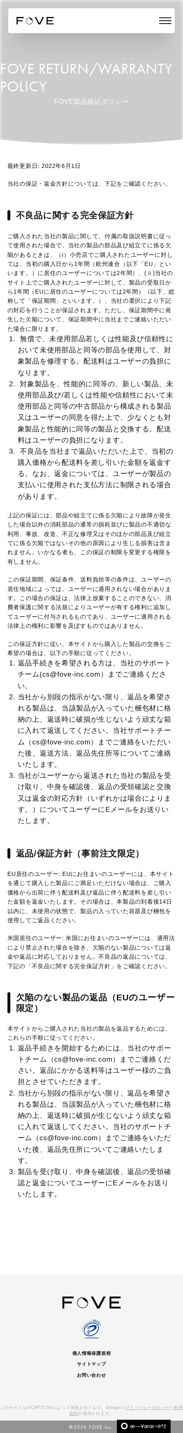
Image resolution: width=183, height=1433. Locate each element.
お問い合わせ (91, 1375)
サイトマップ (91, 1363)
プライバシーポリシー (147, 1407)
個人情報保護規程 (91, 1353)
